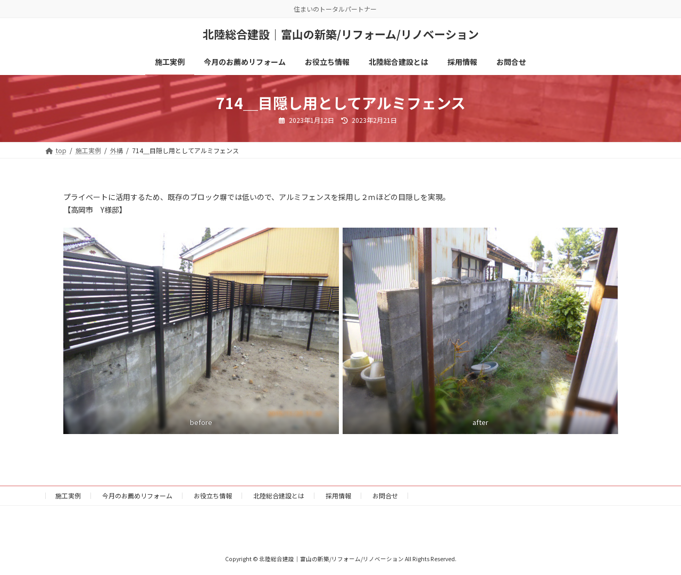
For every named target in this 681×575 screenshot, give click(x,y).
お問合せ (385, 495)
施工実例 (68, 495)
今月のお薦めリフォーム (137, 495)
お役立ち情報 (213, 495)
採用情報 (338, 495)
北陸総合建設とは (278, 495)
